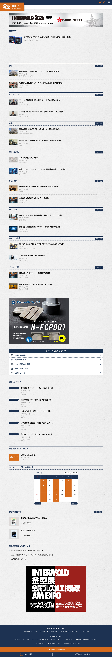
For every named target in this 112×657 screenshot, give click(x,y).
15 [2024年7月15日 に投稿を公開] (43, 490)
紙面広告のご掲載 (21, 368)
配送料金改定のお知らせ (18, 559)
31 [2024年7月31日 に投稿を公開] (56, 499)
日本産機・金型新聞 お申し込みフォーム (87, 640)
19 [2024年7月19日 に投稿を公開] (68, 490)
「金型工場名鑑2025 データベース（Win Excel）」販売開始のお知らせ (31, 555)
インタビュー (23, 105)
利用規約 (41, 640)
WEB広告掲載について (54, 643)
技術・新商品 (23, 162)
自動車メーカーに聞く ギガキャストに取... (37, 434)
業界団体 (22, 191)
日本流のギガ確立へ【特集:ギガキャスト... (37, 423)
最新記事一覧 (28, 631)
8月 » (73, 503)
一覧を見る (99, 66)
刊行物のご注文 (21, 360)
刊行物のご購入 (40, 643)
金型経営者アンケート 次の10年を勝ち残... (37, 388)
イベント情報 (31, 249)
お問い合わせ (20, 373)
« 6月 (38, 503)
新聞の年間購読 (21, 355)
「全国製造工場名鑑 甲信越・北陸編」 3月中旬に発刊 (26, 551)
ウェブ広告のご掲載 (22, 364)
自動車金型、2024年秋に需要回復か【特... (37, 400)
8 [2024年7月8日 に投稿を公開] (43, 485)
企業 (36, 40)
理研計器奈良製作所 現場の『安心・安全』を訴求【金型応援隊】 (47, 37)
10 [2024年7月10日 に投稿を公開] (56, 485)
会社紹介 (17, 640)
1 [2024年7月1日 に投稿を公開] (43, 481)
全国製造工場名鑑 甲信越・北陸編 (34, 518)
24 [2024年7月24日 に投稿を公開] (56, 495)
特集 (21, 76)
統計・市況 (22, 220)
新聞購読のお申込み (82, 654)
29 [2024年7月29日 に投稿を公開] (43, 499)
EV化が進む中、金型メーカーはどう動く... (37, 411)
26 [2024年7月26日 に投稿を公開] (68, 495)
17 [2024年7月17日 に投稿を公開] (56, 490)
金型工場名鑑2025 (28, 531)
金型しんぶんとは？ (28, 455)
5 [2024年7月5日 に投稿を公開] (68, 481)
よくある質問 (51, 640)
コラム (23, 459)
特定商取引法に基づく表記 (72, 643)
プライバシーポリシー (29, 640)
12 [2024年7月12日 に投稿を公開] (68, 485)
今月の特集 (26, 76)
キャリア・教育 (24, 249)
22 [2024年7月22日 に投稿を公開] (43, 495)
